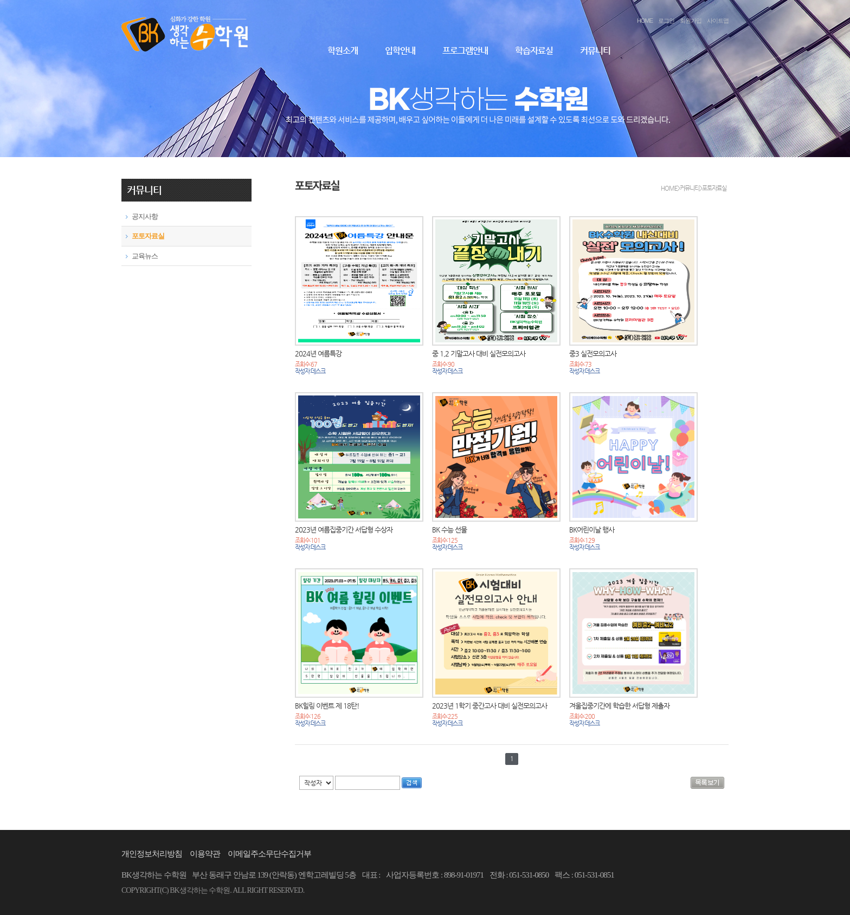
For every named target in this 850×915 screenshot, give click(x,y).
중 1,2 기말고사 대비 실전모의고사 (478, 353)
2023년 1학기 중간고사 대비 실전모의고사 (489, 706)
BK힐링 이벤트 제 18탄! (327, 706)
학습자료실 (534, 51)
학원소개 (342, 51)
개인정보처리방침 (151, 853)
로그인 (666, 20)
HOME (645, 20)
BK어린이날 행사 (591, 529)
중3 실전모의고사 (592, 353)
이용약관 (205, 853)
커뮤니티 (595, 51)
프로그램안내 (465, 51)
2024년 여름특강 (318, 353)
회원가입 (690, 20)
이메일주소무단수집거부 (269, 853)
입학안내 (400, 51)
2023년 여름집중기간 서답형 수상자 (343, 529)
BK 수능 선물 (449, 529)
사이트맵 (718, 20)
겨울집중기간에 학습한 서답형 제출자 (619, 706)
